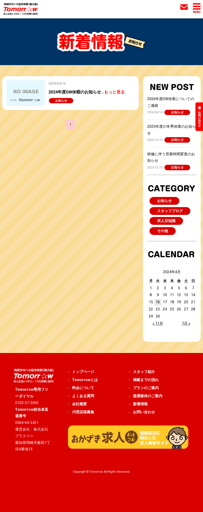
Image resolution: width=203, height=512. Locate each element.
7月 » (186, 323)
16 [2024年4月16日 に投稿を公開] (158, 302)
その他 (162, 231)
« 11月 (157, 323)
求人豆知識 (166, 221)
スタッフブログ (170, 211)
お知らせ (177, 112)
